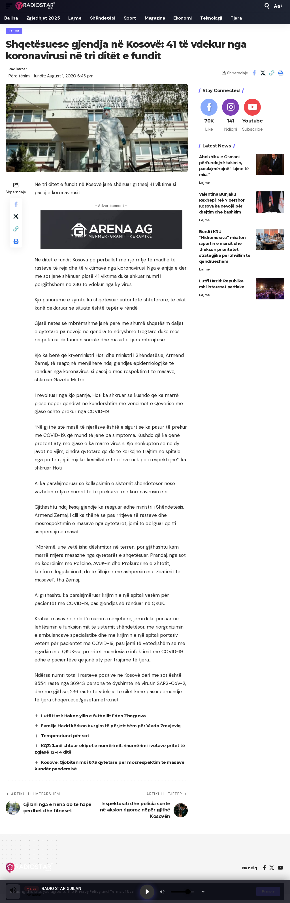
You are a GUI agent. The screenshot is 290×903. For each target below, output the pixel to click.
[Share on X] (263, 74)
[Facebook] (209, 118)
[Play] (148, 891)
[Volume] (183, 891)
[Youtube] (252, 118)
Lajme (14, 31)
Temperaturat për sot (65, 744)
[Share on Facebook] (254, 74)
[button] (10, 6)
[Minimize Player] (204, 891)
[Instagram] (231, 118)
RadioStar (19, 70)
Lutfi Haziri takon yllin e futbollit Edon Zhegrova (96, 717)
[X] (272, 876)
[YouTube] (280, 876)
